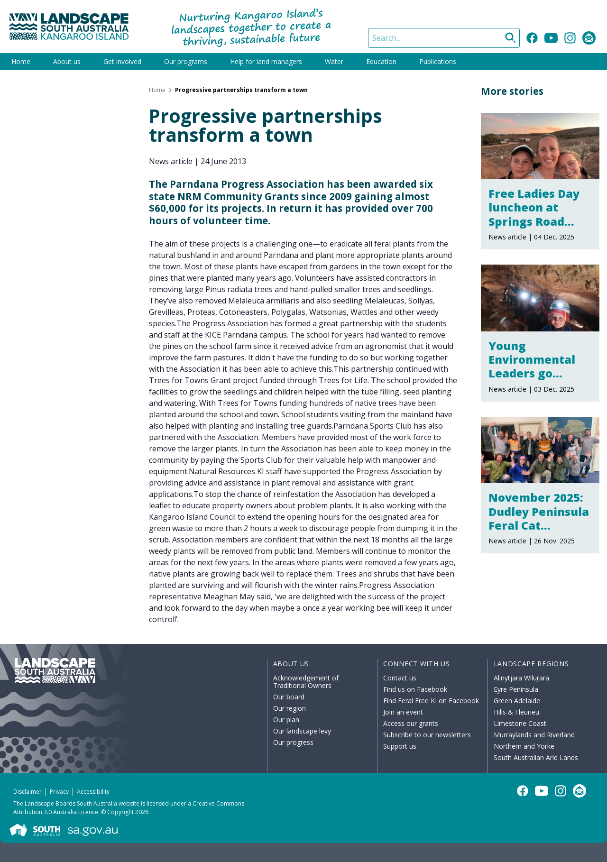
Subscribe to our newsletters (427, 734)
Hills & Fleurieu (516, 711)
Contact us (399, 677)
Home (20, 61)
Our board (288, 696)
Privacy (59, 792)
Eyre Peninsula (516, 689)
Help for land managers (266, 61)
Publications (437, 61)
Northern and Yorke (524, 746)
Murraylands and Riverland (534, 734)
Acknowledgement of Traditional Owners (306, 681)
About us (67, 61)
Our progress (293, 742)
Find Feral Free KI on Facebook (431, 700)
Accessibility (93, 792)
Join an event (403, 711)
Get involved (122, 61)
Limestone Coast (520, 723)
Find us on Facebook (415, 689)
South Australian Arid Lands (536, 757)
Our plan (286, 719)
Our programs (185, 61)
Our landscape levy (302, 730)
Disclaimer (27, 792)
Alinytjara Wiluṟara (522, 677)
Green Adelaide (517, 700)
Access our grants (410, 723)
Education (381, 61)
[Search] (444, 38)
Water (334, 61)
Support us (399, 746)
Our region (289, 708)
